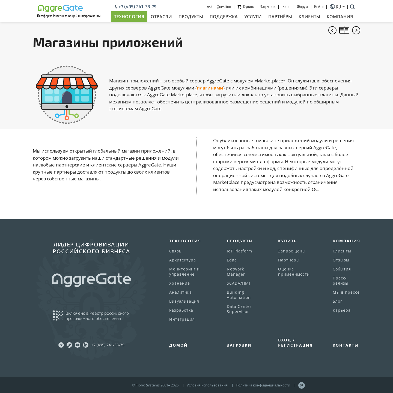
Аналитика (180, 292)
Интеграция (182, 319)
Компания (340, 17)
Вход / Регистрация (295, 342)
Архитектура (182, 260)
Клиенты (309, 17)
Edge (232, 260)
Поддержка (224, 17)
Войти (318, 7)
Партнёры (280, 17)
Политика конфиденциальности (263, 385)
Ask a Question (219, 7)
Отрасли (161, 17)
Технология (129, 17)
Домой (178, 345)
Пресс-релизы (341, 280)
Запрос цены (292, 251)
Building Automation (239, 295)
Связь (175, 251)
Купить (248, 7)
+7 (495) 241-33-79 (137, 6)
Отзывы (341, 260)
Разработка (181, 310)
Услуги (253, 17)
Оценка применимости (294, 271)
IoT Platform (239, 251)
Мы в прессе (346, 292)
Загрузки (239, 345)
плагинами (210, 88)
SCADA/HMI (238, 283)
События (342, 269)
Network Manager (236, 271)
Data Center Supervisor (239, 309)
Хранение (179, 283)
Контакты (346, 345)
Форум (302, 7)
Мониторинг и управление (184, 271)
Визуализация (184, 301)
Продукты (190, 17)
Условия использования (207, 385)
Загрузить (267, 7)
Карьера (342, 310)
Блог (286, 7)
